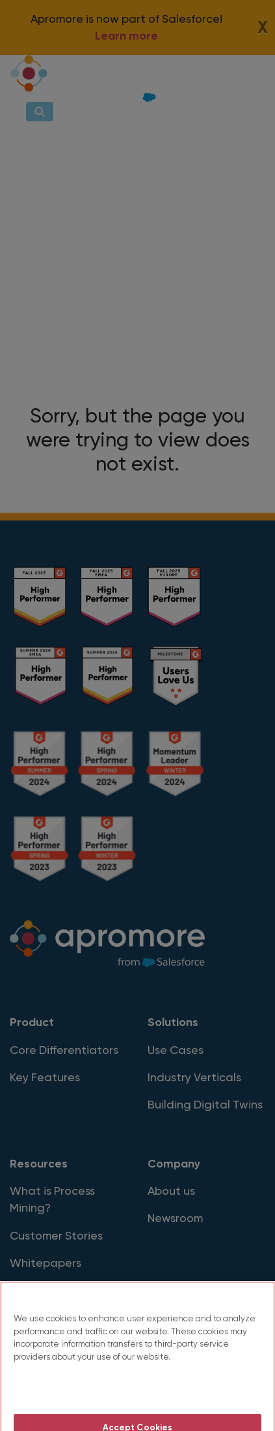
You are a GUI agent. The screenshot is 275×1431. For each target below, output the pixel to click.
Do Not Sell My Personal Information (137, 1400)
